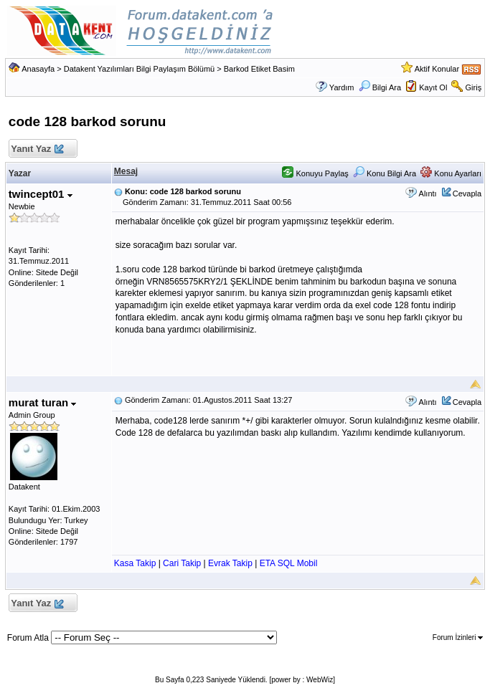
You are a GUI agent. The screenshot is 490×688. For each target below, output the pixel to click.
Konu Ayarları (450, 173)
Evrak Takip (230, 563)
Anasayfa (38, 68)
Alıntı (428, 193)
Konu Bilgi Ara (384, 173)
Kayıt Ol (433, 87)
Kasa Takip (135, 563)
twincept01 (40, 194)
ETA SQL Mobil (289, 563)
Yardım (341, 87)
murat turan (43, 402)
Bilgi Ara (380, 87)
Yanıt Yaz (37, 149)
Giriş (474, 87)
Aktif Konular (437, 68)
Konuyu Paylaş (315, 173)
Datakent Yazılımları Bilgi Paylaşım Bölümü (139, 68)
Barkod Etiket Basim (259, 68)
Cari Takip (182, 563)
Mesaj (126, 171)
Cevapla (467, 193)
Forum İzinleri (458, 637)
